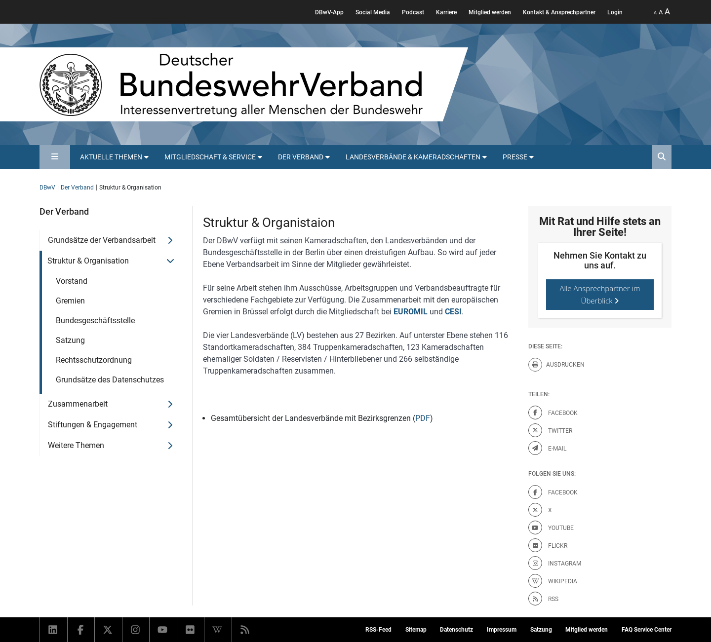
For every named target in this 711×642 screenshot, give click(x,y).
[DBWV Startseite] (254, 84)
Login (615, 12)
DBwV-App (329, 12)
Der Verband (77, 187)
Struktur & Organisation (88, 260)
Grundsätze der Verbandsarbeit (102, 240)
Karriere (446, 12)
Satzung (70, 340)
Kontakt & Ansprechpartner (559, 12)
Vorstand (71, 281)
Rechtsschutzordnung (94, 360)
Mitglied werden (490, 12)
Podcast (413, 12)
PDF (422, 418)
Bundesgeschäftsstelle (95, 320)
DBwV (47, 187)
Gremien (70, 300)
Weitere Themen (76, 445)
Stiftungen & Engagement (92, 424)
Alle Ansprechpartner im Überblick (600, 294)
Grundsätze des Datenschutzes (110, 379)
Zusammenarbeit (78, 404)
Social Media (373, 12)
